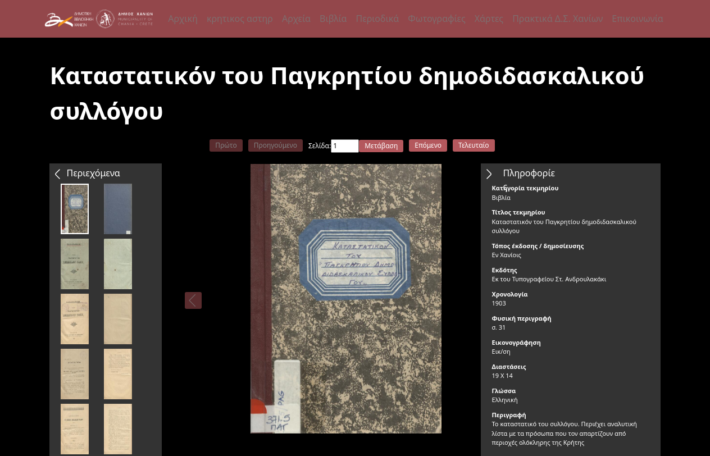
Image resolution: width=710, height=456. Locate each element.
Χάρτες (489, 18)
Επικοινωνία (637, 18)
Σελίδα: (319, 146)
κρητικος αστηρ (240, 18)
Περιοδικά (377, 18)
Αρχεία (296, 18)
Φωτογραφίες (436, 18)
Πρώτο (225, 145)
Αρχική (183, 18)
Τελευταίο (473, 145)
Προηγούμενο (275, 145)
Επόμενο (428, 145)
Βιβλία (333, 18)
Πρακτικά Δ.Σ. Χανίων (557, 18)
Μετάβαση (381, 146)
